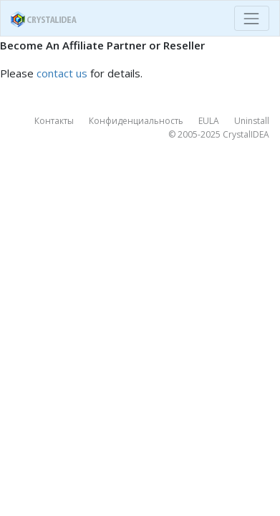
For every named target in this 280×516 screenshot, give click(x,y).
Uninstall (251, 121)
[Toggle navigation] (251, 18)
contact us (62, 73)
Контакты (54, 121)
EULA (208, 121)
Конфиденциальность (136, 121)
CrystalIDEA (246, 134)
